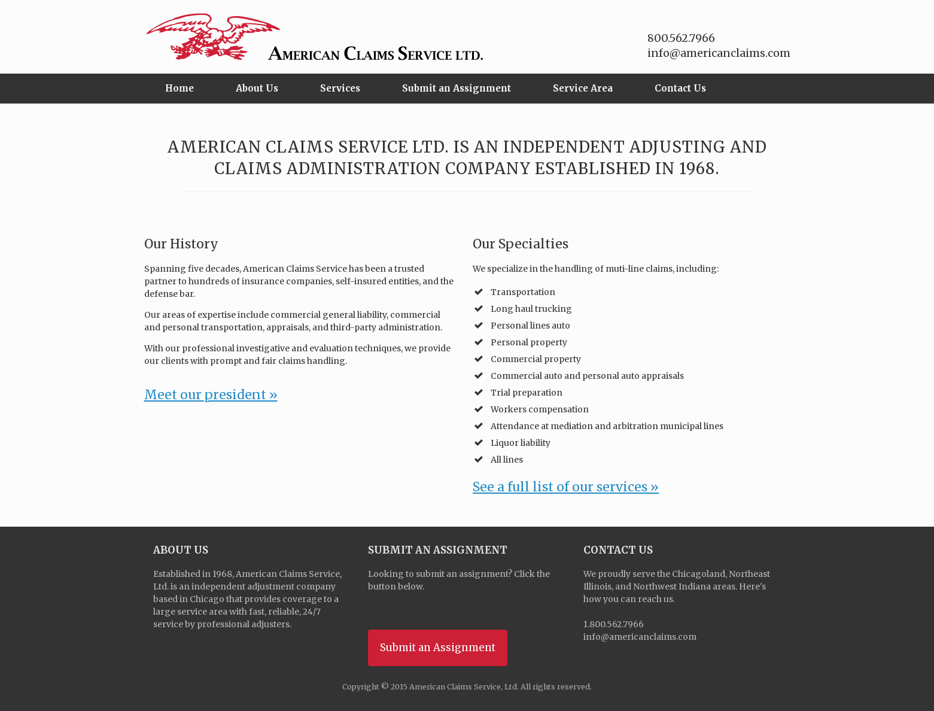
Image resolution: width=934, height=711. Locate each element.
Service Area (583, 88)
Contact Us (680, 88)
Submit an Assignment (456, 88)
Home (179, 88)
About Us (257, 88)
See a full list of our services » (566, 487)
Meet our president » (211, 395)
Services (340, 88)
